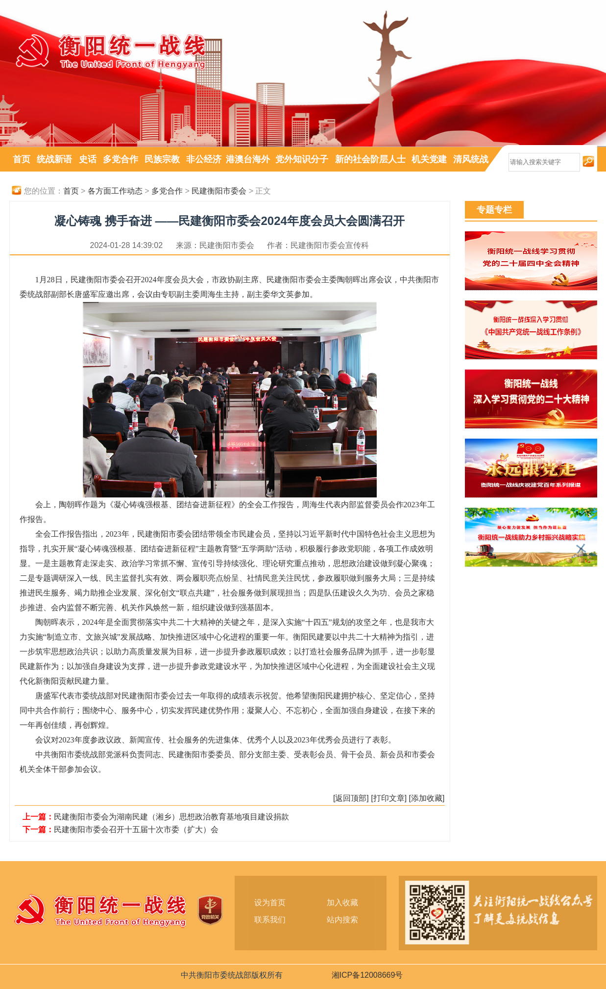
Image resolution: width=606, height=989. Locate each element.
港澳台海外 (248, 159)
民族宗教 (162, 159)
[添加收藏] (427, 798)
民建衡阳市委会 (219, 191)
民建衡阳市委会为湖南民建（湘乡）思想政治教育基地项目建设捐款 (171, 817)
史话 (88, 159)
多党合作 (120, 159)
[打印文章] (389, 798)
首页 (21, 159)
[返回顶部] (351, 798)
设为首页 (270, 902)
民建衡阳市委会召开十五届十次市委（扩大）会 (136, 829)
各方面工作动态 (115, 191)
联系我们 (270, 919)
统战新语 (54, 159)
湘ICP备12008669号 (367, 975)
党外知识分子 (301, 159)
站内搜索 (342, 919)
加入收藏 (342, 902)
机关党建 (429, 159)
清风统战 (470, 159)
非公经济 (203, 159)
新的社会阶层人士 (370, 159)
